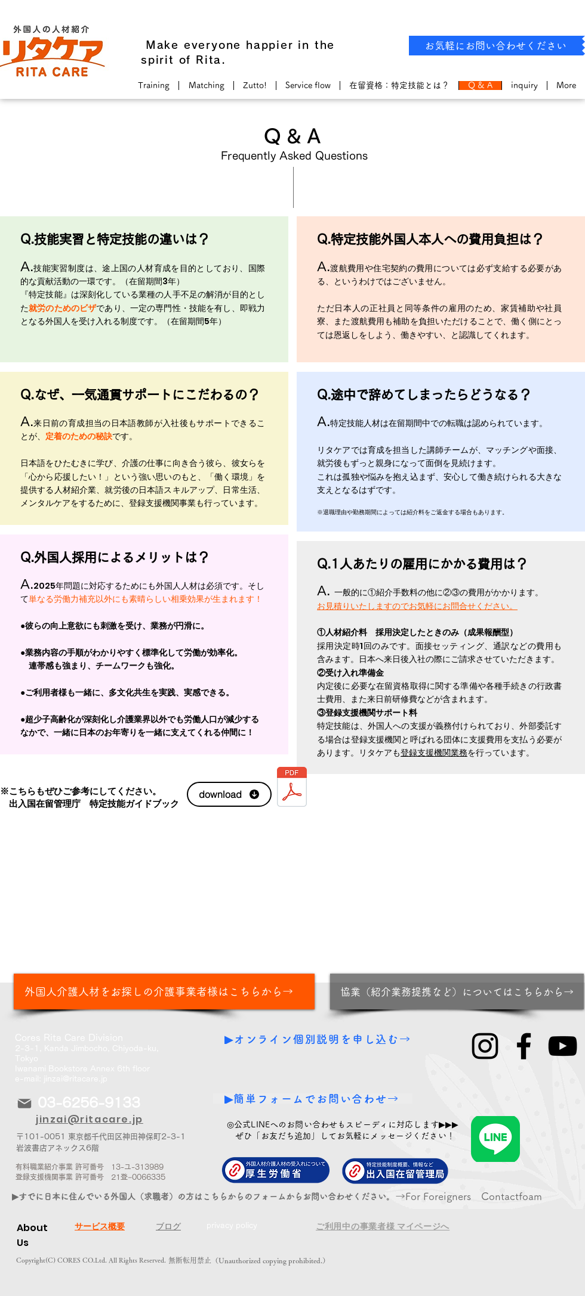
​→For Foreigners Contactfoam (468, 1196)
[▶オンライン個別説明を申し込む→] (319, 1039)
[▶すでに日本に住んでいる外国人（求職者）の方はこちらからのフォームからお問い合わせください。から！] (216, 1196)
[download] (229, 794)
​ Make (160, 44)
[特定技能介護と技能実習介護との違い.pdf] (292, 788)
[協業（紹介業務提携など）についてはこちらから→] (457, 991)
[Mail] (24, 1103)
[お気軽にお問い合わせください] (495, 45)
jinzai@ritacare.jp (75, 1079)
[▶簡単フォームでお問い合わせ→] (312, 1098)
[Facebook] (523, 1046)
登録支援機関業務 (434, 753)
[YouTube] (562, 1046)
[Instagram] (485, 1046)
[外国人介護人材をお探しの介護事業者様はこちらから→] (164, 991)
